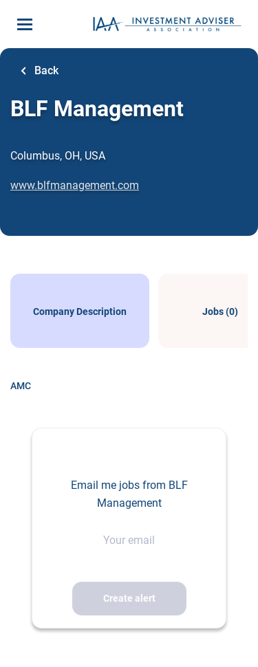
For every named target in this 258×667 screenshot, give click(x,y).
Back (45, 70)
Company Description (80, 311)
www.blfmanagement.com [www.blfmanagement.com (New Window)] (74, 185)
